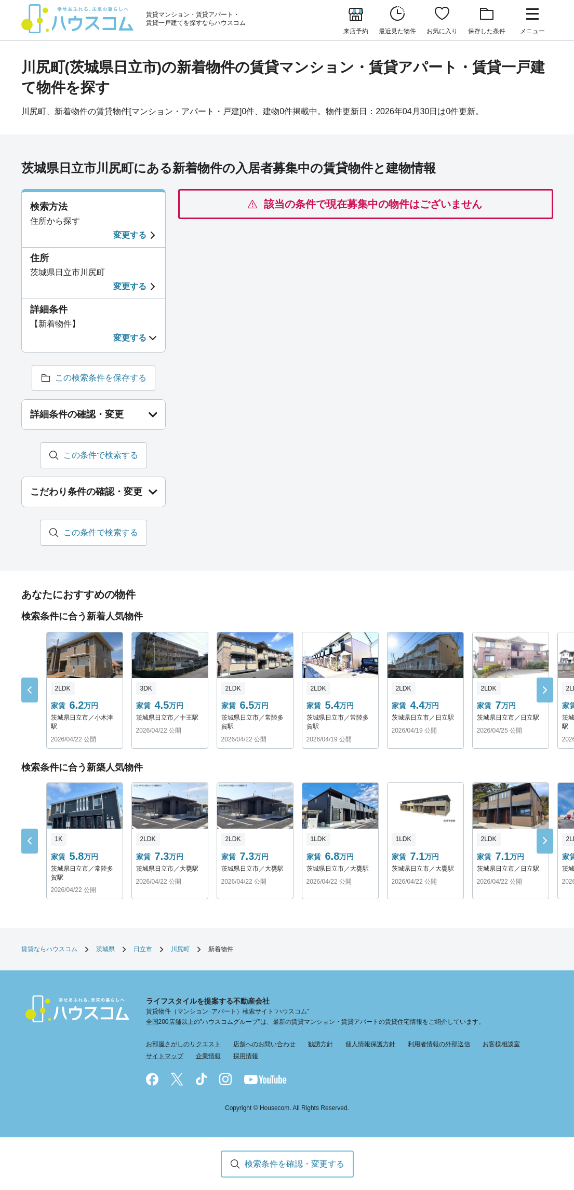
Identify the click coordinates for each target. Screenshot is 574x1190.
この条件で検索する (100, 455)
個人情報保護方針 (370, 1044)
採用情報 (245, 1056)
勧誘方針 (320, 1044)
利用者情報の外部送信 (439, 1044)
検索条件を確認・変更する (294, 1163)
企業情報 (208, 1056)
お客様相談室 (501, 1044)
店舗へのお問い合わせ (264, 1044)
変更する (129, 235)
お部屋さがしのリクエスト (183, 1044)
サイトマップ (164, 1056)
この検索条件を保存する (100, 377)
